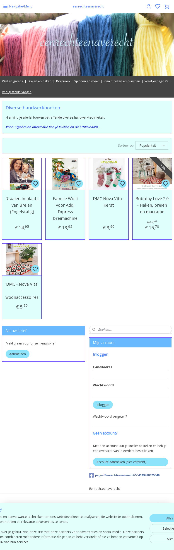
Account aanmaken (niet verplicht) (121, 462)
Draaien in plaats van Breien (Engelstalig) (22, 205)
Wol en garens (12, 81)
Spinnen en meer (86, 81)
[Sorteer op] (152, 145)
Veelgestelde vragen (16, 92)
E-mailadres (102, 367)
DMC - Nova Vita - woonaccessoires (22, 291)
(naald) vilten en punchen (122, 81)
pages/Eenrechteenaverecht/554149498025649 (124, 475)
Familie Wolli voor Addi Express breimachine (65, 208)
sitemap (107, 541)
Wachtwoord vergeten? (110, 416)
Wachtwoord (103, 385)
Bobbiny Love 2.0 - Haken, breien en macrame (152, 205)
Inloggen (103, 404)
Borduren (63, 81)
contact (144, 519)
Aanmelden (17, 354)
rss (116, 541)
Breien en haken (39, 81)
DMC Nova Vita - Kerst (108, 202)
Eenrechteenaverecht (104, 488)
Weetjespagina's (157, 81)
